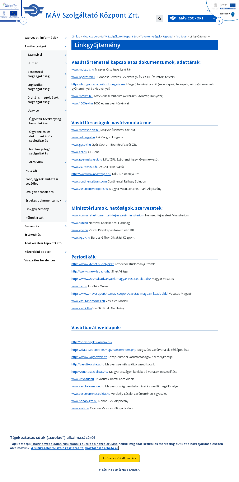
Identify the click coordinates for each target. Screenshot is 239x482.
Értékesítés (32, 235)
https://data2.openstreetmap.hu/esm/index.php (103, 350)
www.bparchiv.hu (83, 77)
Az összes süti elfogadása (119, 461)
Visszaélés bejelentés (39, 260)
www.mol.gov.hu (82, 69)
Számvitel (35, 55)
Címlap (76, 36)
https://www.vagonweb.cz (89, 357)
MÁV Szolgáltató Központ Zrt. (119, 36)
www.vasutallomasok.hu (87, 386)
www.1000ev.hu (82, 103)
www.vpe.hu (79, 230)
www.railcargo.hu (83, 137)
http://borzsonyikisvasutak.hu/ (91, 342)
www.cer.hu (79, 152)
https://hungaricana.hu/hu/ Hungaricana (98, 84)
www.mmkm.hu (82, 96)
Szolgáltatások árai (40, 192)
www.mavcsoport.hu (85, 130)
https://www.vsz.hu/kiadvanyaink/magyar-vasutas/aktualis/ (111, 279)
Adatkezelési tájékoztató (43, 243)
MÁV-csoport (192, 18)
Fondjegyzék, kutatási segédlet (41, 181)
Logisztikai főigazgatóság (39, 87)
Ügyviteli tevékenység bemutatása (45, 121)
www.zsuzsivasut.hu (84, 167)
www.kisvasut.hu (82, 379)
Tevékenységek (150, 36)
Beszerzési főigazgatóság (39, 74)
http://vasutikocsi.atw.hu (87, 364)
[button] (159, 18)
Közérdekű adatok (37, 252)
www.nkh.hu (79, 223)
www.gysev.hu (81, 145)
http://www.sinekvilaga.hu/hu (91, 271)
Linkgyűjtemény (37, 209)
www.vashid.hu (81, 308)
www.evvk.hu (80, 408)
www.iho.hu (79, 286)
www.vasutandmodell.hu (88, 301)
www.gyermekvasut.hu (86, 159)
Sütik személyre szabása (121, 472)
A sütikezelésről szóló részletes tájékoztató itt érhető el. (74, 451)
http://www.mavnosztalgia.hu (91, 174)
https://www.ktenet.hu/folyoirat (92, 264)
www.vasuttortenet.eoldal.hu (90, 394)
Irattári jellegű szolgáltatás (40, 151)
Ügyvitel (168, 36)
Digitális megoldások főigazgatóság (43, 99)
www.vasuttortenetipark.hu (89, 189)
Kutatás (31, 170)
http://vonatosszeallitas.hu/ (89, 372)
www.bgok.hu (80, 237)
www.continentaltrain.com (89, 181)
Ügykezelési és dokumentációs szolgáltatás (40, 136)
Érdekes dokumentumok (43, 200)
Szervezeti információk (41, 38)
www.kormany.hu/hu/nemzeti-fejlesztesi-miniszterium (107, 215)
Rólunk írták (34, 218)
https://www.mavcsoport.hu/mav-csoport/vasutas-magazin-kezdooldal (119, 294)
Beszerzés (31, 226)
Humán (33, 63)
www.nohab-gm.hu (84, 401)
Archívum (181, 36)
